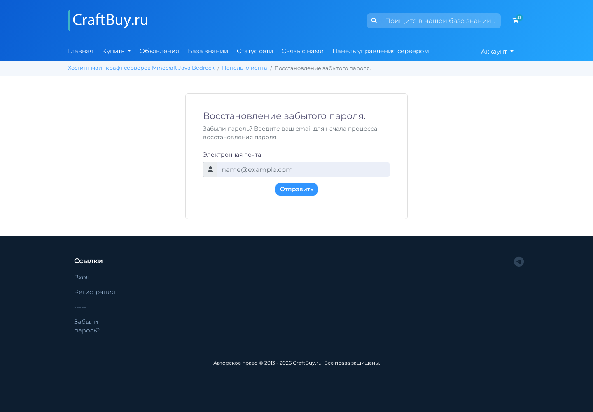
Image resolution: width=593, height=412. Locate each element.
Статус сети (255, 51)
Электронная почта (232, 154)
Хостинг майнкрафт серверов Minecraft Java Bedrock (141, 68)
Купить (114, 51)
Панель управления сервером (380, 51)
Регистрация (94, 292)
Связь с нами (303, 51)
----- (80, 307)
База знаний (208, 51)
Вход (82, 277)
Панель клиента (244, 68)
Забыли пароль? (87, 326)
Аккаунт (495, 51)
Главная (80, 51)
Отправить (296, 189)
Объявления (159, 51)
